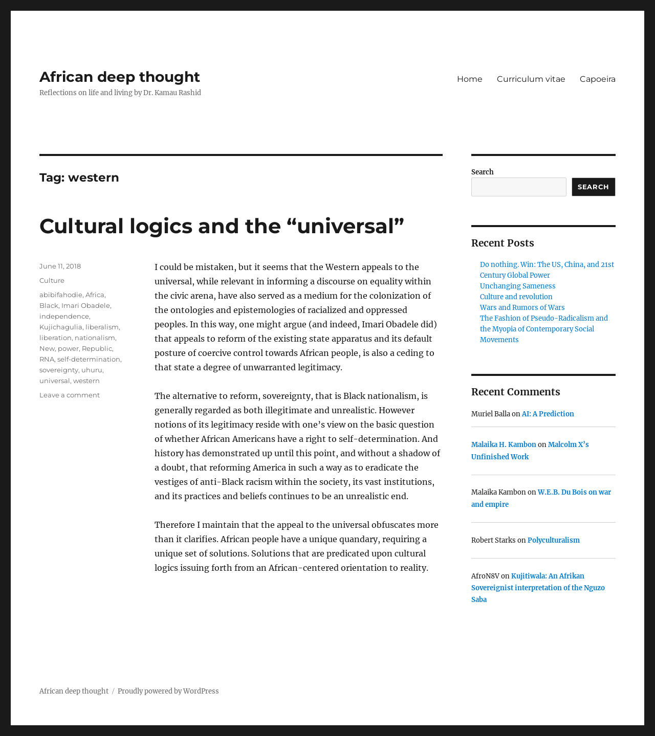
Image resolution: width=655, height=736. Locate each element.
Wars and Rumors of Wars (522, 307)
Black (48, 305)
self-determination (88, 359)
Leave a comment (69, 395)
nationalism (95, 337)
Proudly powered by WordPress (168, 691)
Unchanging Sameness (518, 286)
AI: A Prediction (548, 414)
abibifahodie (60, 295)
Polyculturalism (554, 540)
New (47, 348)
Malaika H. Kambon (503, 444)
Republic (97, 348)
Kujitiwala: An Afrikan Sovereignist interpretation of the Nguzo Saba (538, 588)
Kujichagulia (60, 327)
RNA (46, 359)
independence (64, 316)
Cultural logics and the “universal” (221, 225)
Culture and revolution (516, 297)
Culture (51, 280)
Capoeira (598, 79)
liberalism (102, 327)
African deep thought (119, 76)
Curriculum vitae (531, 79)
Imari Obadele (85, 305)
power (68, 348)
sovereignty (58, 370)
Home (470, 79)
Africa (94, 295)
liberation (55, 337)
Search (482, 172)
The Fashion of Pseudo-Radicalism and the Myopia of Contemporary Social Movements (544, 329)
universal (54, 380)
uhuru (91, 370)
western (86, 380)
